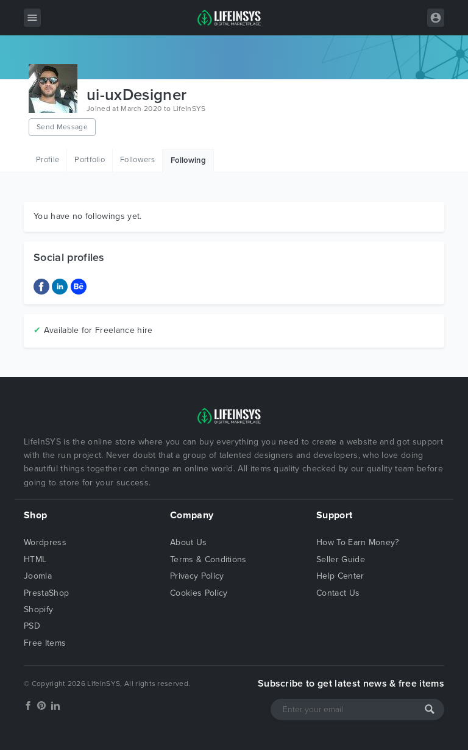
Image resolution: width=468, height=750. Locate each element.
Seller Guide (340, 559)
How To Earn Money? (357, 542)
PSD (32, 626)
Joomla (38, 576)
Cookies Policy (198, 593)
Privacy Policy (197, 576)
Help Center (340, 576)
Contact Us (338, 593)
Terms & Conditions (208, 559)
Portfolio (89, 160)
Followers (137, 160)
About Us (188, 542)
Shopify (38, 609)
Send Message (62, 127)
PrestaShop (46, 593)
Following (188, 160)
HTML (35, 559)
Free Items (45, 643)
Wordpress (45, 542)
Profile (47, 160)
